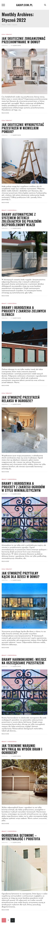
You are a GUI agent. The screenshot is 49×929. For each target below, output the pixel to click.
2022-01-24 (5, 756)
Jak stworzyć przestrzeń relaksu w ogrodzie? (21, 399)
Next (12, 920)
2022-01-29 (5, 135)
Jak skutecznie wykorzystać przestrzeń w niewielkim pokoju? (23, 128)
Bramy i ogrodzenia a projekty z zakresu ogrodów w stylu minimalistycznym (23, 487)
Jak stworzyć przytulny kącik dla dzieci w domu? (20, 575)
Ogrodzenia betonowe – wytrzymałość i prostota (21, 837)
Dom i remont (7, 34)
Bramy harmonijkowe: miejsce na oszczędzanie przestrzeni (24, 661)
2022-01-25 (5, 666)
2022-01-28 (5, 404)
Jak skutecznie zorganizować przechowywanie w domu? (23, 40)
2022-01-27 (5, 494)
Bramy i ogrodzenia (9, 210)
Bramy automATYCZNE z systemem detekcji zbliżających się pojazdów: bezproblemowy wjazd (22, 219)
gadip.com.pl (17, 45)
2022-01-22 (5, 842)
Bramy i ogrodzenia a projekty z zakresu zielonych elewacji (24, 311)
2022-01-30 (5, 45)
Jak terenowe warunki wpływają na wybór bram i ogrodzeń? (22, 749)
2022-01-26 (5, 580)
